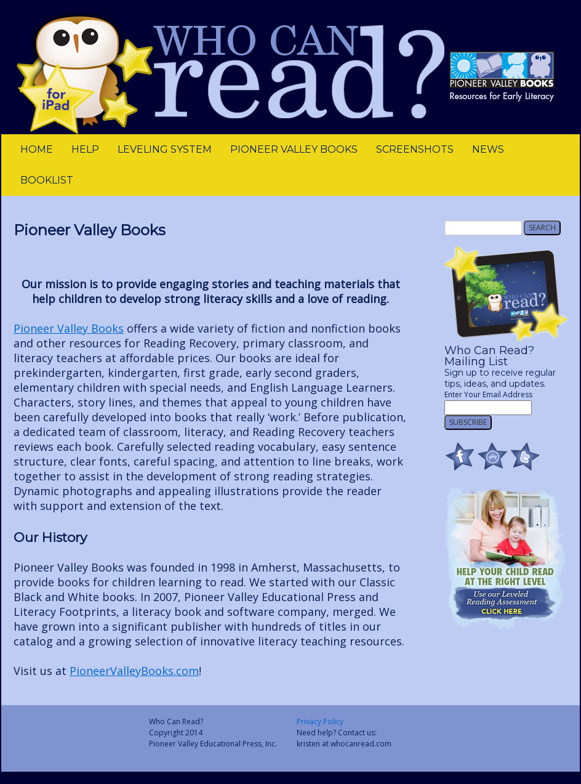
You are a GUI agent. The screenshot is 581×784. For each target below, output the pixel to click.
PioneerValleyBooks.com (134, 670)
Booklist (46, 180)
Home (36, 149)
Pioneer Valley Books (294, 149)
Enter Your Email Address (488, 394)
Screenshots (415, 149)
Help (85, 149)
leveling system (165, 149)
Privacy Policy (320, 721)
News (488, 149)
